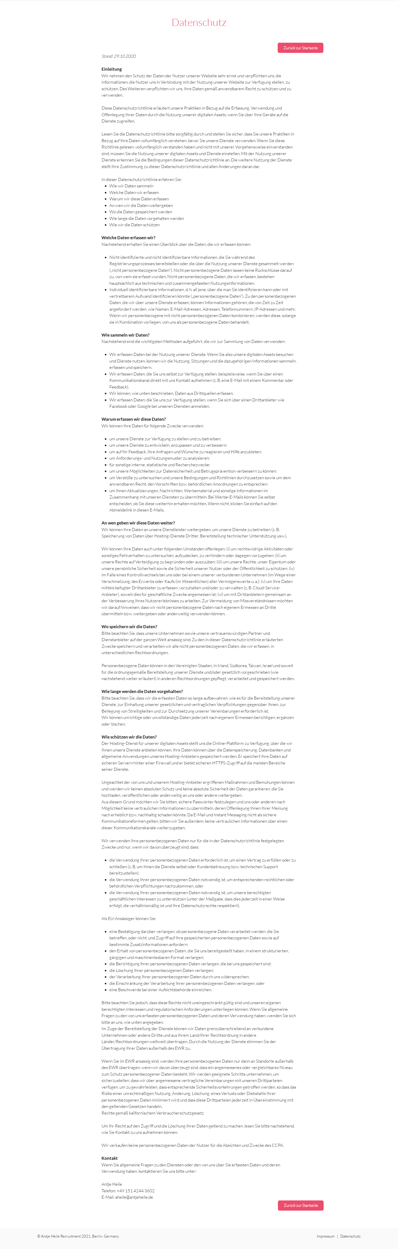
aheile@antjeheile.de (134, 1197)
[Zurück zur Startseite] (300, 48)
